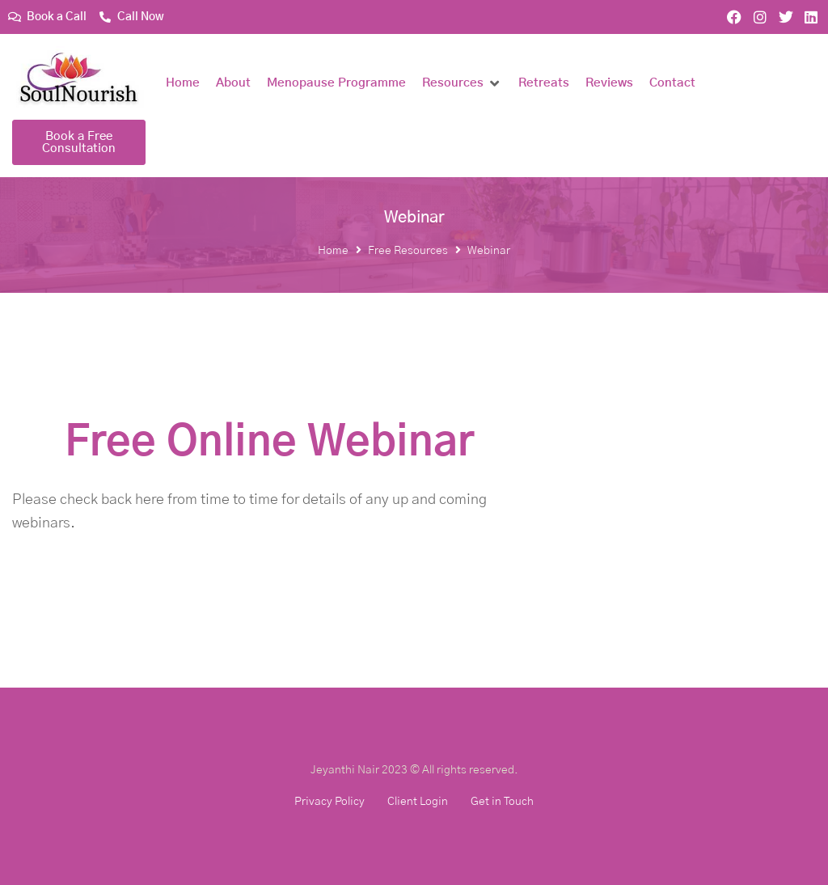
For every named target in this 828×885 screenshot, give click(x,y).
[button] (462, 83)
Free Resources (408, 250)
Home (333, 250)
